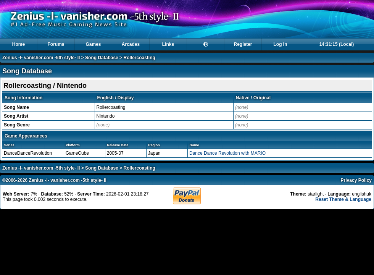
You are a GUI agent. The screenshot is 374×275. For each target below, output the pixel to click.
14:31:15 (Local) (336, 44)
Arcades (131, 44)
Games (93, 44)
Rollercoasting (139, 57)
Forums (55, 44)
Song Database (101, 57)
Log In (280, 44)
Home (18, 44)
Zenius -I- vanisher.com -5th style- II (41, 57)
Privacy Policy (356, 180)
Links (168, 44)
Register (243, 44)
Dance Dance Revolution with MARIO (227, 153)
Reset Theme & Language (343, 199)
